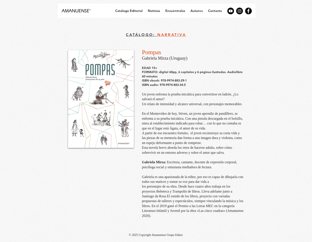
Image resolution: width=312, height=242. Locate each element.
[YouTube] (230, 11)
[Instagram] (239, 11)
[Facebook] (248, 11)
